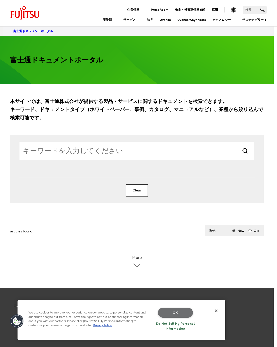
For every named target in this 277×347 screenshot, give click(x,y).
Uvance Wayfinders (191, 20)
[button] (17, 321)
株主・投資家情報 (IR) (190, 10)
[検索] (255, 10)
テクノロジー (221, 20)
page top (267, 300)
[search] (262, 10)
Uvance (165, 20)
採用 (215, 10)
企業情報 (133, 10)
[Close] (216, 310)
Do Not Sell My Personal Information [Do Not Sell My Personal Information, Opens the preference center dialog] (175, 326)
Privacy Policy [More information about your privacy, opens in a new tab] (102, 325)
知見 (150, 20)
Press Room (159, 10)
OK (175, 313)
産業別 (107, 20)
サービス (129, 20)
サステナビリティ (254, 20)
